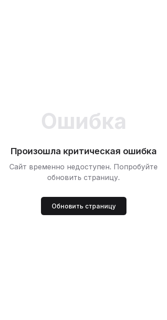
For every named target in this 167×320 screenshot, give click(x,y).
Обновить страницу (84, 206)
